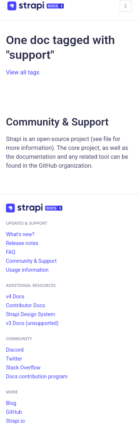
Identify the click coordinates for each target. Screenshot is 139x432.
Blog (11, 403)
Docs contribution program (36, 376)
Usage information (27, 270)
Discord (15, 350)
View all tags (22, 72)
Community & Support (31, 261)
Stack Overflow (23, 368)
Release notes (22, 243)
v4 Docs (15, 296)
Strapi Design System (30, 314)
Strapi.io (15, 421)
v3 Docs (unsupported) (32, 323)
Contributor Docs (25, 305)
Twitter (14, 359)
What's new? (20, 234)
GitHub (14, 412)
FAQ (10, 252)
